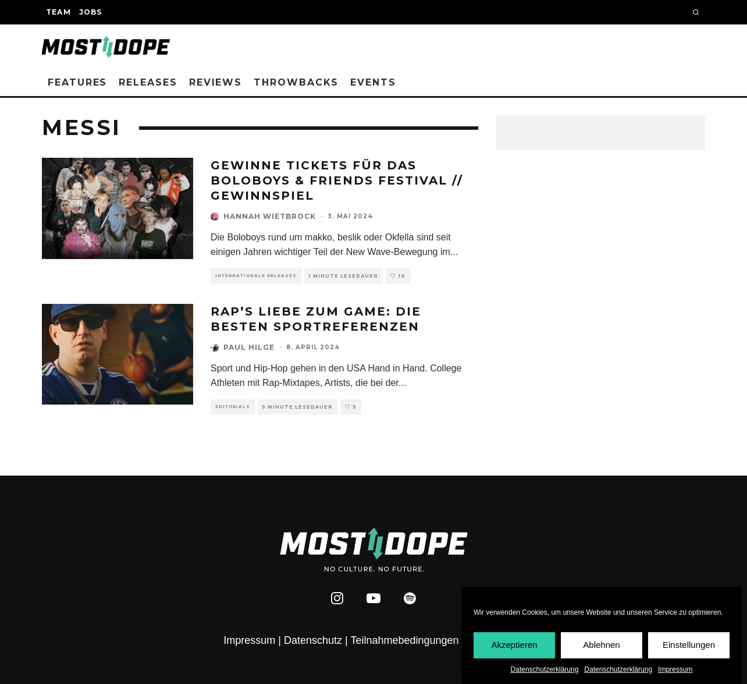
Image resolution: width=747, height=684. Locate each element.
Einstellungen (689, 647)
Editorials (232, 406)
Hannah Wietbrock (269, 216)
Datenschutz (313, 640)
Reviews (215, 82)
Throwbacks (296, 82)
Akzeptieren (514, 647)
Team (58, 12)
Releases (148, 82)
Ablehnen (601, 647)
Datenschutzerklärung (545, 671)
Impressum (675, 671)
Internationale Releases (256, 275)
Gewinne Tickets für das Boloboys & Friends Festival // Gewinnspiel (337, 180)
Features (77, 82)
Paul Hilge (249, 347)
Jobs (90, 12)
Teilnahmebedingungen (404, 640)
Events (373, 82)
